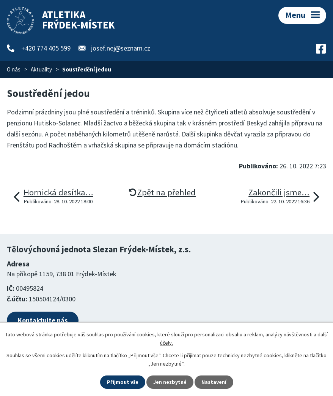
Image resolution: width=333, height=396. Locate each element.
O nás (13, 69)
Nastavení (213, 382)
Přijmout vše (122, 382)
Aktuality (41, 69)
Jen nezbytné (170, 382)
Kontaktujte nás (43, 320)
